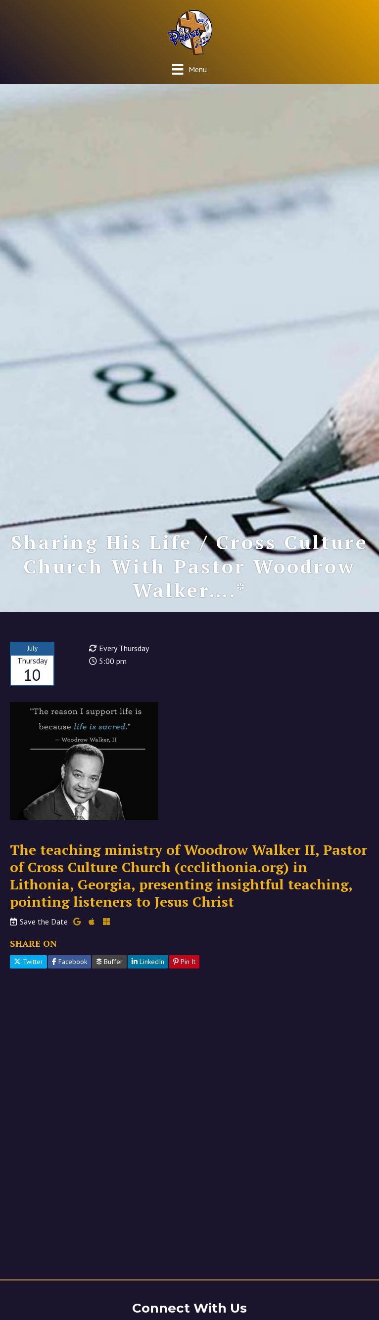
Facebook (69, 961)
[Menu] (189, 69)
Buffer (109, 961)
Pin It (184, 961)
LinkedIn (148, 961)
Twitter (28, 961)
